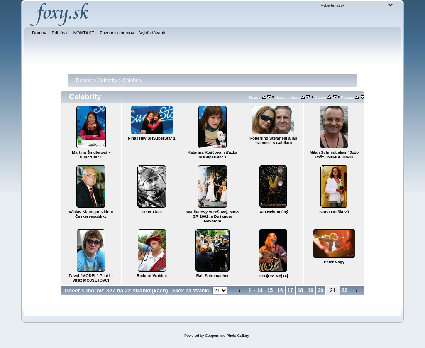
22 (344, 290)
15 (270, 290)
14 (259, 290)
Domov (84, 80)
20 (320, 290)
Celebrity (107, 80)
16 (280, 290)
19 (310, 290)
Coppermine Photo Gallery (227, 335)
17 (290, 290)
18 (300, 290)
